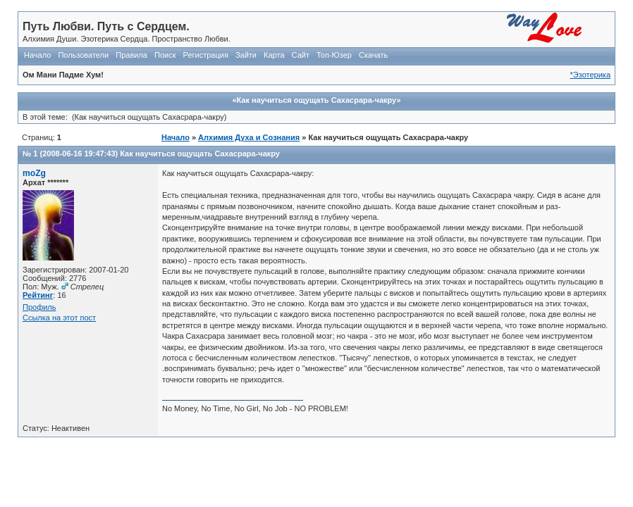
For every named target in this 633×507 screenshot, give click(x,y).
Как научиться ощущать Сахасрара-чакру (200, 153)
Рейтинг (38, 295)
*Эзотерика (590, 74)
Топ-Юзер (334, 55)
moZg (34, 173)
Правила (131, 55)
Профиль (39, 307)
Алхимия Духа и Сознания (249, 137)
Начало (37, 55)
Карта (274, 55)
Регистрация (205, 55)
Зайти (246, 55)
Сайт (300, 55)
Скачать (373, 55)
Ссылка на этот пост (59, 317)
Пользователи (83, 55)
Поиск (165, 55)
